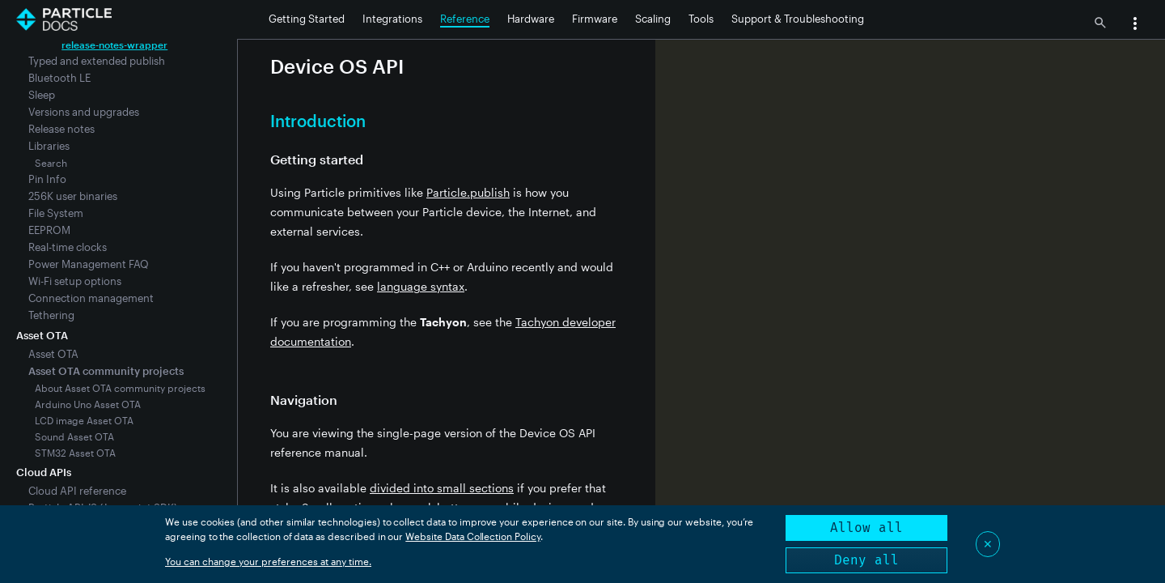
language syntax (420, 286)
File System (55, 212)
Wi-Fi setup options (74, 280)
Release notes (61, 128)
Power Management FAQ (88, 263)
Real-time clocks (67, 246)
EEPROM (49, 229)
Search (51, 162)
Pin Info (47, 178)
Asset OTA (53, 353)
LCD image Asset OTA (84, 420)
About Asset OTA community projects (120, 388)
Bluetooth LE (59, 77)
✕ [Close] (988, 543)
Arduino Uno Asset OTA (88, 404)
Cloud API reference (77, 490)
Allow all (866, 527)
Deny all (866, 560)
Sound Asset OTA (74, 436)
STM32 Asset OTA (75, 452)
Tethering (51, 315)
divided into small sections (442, 488)
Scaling (653, 18)
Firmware (594, 18)
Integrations (392, 18)
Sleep (41, 94)
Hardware (530, 18)
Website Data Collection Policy (472, 536)
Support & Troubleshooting (797, 18)
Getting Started (307, 18)
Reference (464, 18)
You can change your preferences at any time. (268, 561)
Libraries (49, 145)
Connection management (91, 298)
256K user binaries (72, 195)
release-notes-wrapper (114, 44)
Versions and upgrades (83, 111)
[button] (1135, 25)
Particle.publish (468, 192)
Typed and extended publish (96, 60)
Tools (701, 18)
